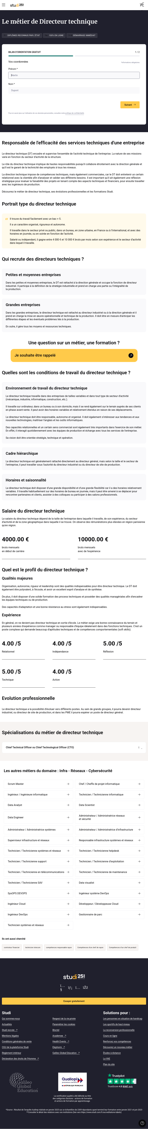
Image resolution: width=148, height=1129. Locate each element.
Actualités (7, 1024)
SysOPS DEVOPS (17, 893)
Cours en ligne (110, 1035)
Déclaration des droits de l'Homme (19, 1058)
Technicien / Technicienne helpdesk (99, 850)
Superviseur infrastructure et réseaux (28, 840)
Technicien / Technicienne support (27, 861)
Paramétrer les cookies (64, 1024)
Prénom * (13, 69)
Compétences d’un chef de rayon (90, 947)
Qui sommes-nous (11, 1018)
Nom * (11, 84)
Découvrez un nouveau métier (117, 1047)
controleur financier (12, 947)
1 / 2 (137, 52)
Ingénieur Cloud (16, 903)
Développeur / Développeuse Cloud (98, 903)
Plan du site (109, 1064)
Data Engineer (15, 817)
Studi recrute (8, 1030)
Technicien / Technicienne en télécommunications (36, 872)
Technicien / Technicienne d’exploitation (101, 861)
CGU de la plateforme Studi (15, 1047)
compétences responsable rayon (59, 947)
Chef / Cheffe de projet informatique (99, 783)
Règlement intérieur (11, 1053)
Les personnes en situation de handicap (122, 1018)
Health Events (59, 1041)
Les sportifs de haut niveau (116, 1024)
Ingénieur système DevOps (94, 893)
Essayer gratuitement (74, 1001)
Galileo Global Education (65, 1053)
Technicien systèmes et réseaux (26, 925)
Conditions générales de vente (17, 1041)
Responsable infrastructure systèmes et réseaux (106, 840)
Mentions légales (10, 1035)
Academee (58, 1035)
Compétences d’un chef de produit (122, 947)
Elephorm (57, 1047)
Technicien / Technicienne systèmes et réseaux (34, 850)
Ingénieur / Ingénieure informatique (27, 794)
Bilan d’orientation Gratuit (24, 52)
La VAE (106, 1058)
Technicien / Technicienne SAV (25, 882)
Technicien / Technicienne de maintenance (103, 872)
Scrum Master (16, 783)
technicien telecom (32, 947)
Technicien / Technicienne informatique (101, 794)
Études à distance (112, 1053)
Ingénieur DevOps (18, 914)
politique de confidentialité (74, 113)
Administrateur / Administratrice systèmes (32, 829)
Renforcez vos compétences (117, 1041)
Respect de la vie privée (64, 1018)
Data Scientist (87, 805)
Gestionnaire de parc (90, 914)
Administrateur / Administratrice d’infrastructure (106, 829)
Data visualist (86, 882)
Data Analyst (15, 805)
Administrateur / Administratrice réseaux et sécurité (102, 817)
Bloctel (56, 1030)
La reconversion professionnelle (119, 1030)
